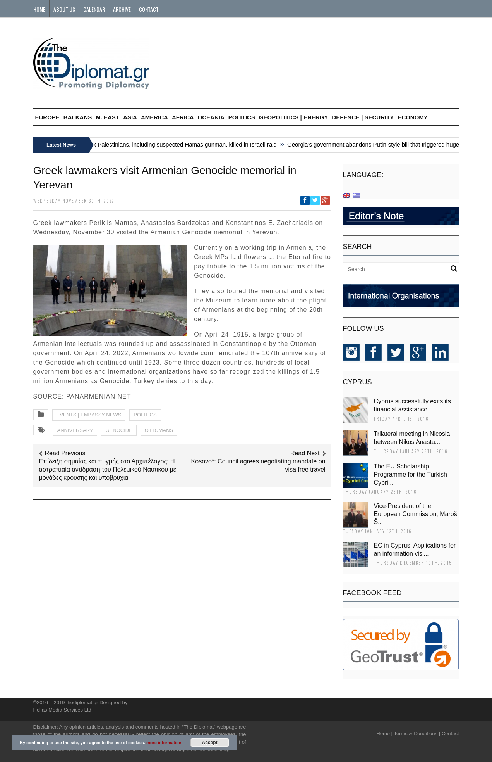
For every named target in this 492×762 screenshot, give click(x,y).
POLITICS (241, 117)
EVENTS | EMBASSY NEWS (89, 415)
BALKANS (77, 117)
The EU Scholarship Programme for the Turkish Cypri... (410, 474)
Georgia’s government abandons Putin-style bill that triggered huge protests (386, 144)
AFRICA (183, 117)
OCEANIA (211, 117)
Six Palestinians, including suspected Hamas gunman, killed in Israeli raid (183, 144)
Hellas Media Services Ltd (62, 710)
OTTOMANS (159, 430)
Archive (122, 9)
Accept (210, 742)
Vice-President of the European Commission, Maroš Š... (415, 514)
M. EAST (107, 117)
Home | (384, 733)
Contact (149, 9)
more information (163, 742)
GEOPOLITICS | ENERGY (293, 117)
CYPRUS (357, 382)
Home (39, 9)
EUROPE (47, 117)
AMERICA (154, 117)
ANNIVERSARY (75, 430)
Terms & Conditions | (417, 733)
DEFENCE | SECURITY (363, 117)
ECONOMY (413, 117)
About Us (64, 9)
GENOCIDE (118, 430)
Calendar (94, 9)
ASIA (130, 117)
